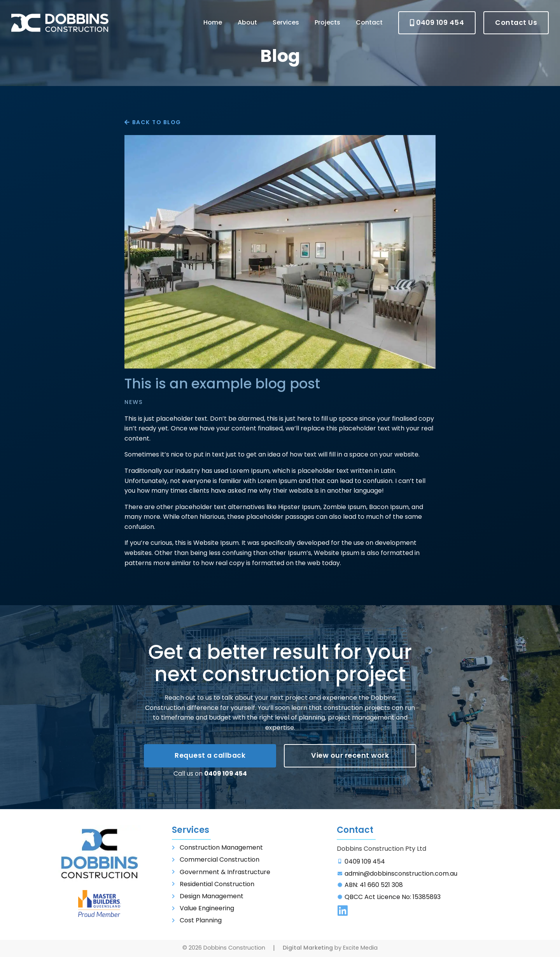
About (247, 22)
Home (212, 22)
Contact (369, 22)
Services (286, 22)
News (133, 402)
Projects (327, 22)
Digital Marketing (308, 948)
